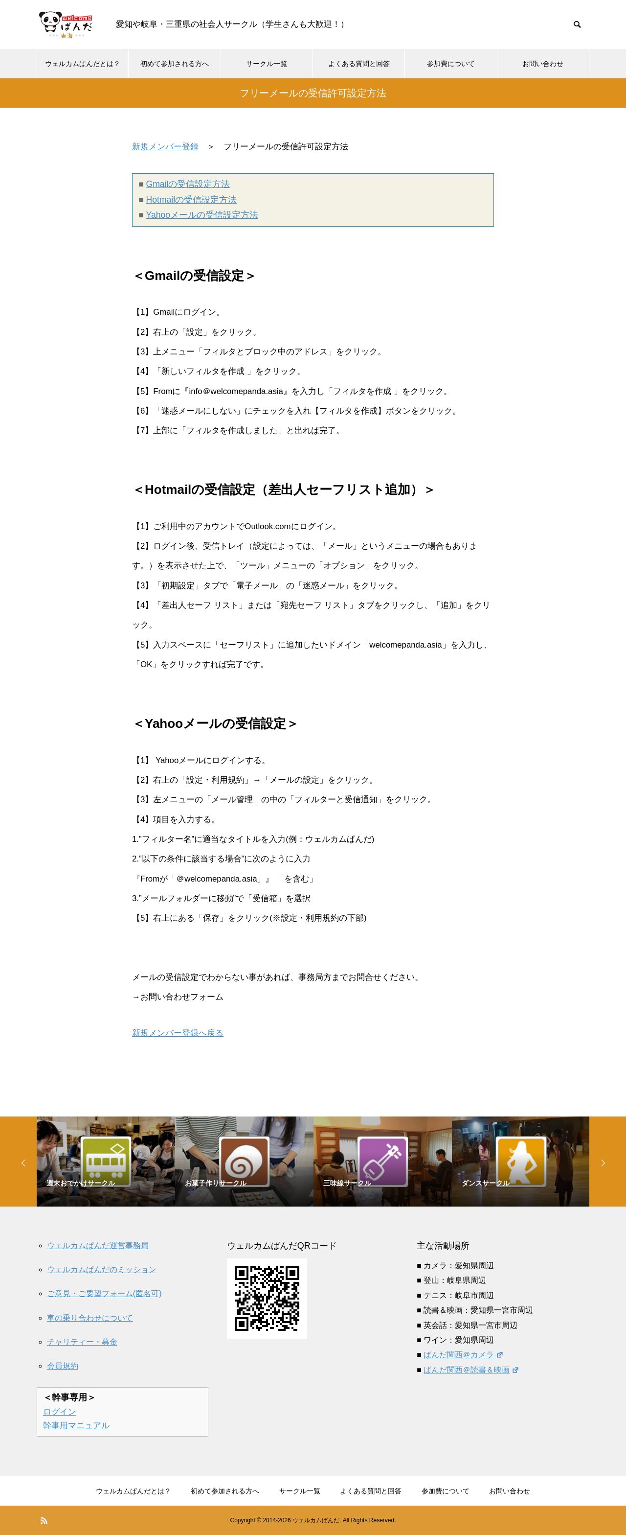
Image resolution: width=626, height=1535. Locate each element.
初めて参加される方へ (174, 64)
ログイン (59, 1412)
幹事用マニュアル (76, 1425)
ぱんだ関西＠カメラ (463, 1354)
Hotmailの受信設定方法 (191, 200)
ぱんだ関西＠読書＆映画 (471, 1370)
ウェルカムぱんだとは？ (82, 64)
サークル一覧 (266, 64)
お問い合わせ (542, 64)
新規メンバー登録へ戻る (178, 1033)
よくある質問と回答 (359, 64)
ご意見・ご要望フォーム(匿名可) (104, 1293)
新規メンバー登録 (165, 146)
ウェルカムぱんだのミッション (101, 1269)
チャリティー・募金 (82, 1342)
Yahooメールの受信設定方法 (202, 215)
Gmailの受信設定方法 (188, 184)
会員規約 (62, 1366)
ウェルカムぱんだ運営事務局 (98, 1245)
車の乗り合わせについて (90, 1318)
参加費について (451, 64)
